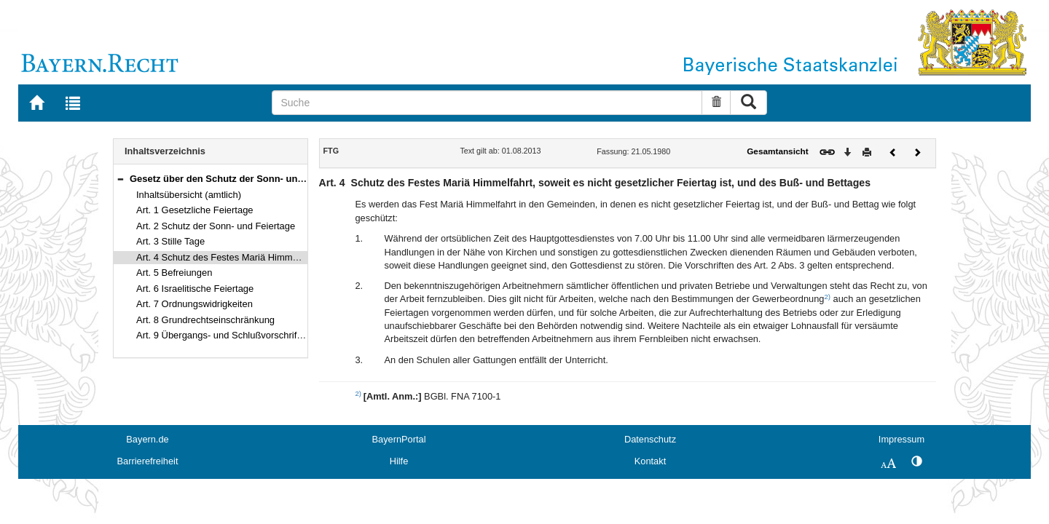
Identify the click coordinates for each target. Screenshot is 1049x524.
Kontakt (650, 461)
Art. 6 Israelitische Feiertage (195, 288)
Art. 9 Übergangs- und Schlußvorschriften (223, 335)
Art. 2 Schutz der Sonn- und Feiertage (215, 226)
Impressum (901, 439)
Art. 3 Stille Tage (170, 241)
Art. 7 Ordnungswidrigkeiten (194, 303)
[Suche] (487, 102)
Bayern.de (147, 439)
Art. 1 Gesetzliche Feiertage (195, 210)
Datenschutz (650, 439)
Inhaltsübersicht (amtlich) (188, 194)
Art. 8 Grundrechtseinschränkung (205, 319)
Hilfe (399, 461)
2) (827, 297)
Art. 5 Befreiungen (174, 272)
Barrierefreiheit (147, 461)
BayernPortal (399, 439)
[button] (120, 178)
